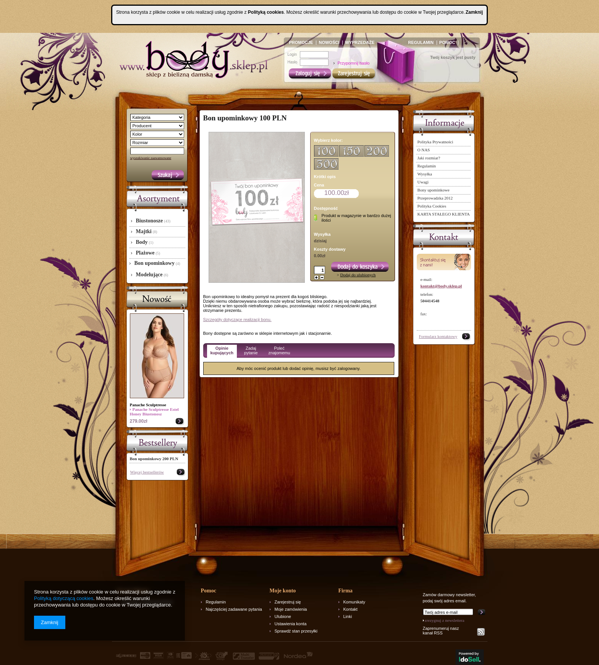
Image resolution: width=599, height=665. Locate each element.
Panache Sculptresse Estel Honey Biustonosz (154, 411)
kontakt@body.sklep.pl (441, 286)
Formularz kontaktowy (438, 336)
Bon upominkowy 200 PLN (154, 458)
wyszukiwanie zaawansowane (151, 158)
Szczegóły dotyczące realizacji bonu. (237, 319)
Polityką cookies (266, 12)
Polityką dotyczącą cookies (63, 598)
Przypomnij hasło (354, 63)
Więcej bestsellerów (147, 472)
